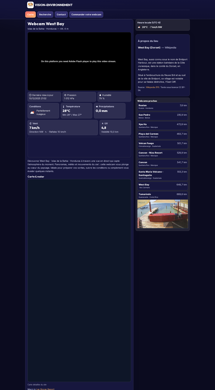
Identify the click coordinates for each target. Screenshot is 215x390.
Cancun (143, 162)
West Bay (144, 184)
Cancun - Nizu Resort (150, 152)
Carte (30, 14)
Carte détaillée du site (37, 385)
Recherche (45, 14)
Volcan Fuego (146, 143)
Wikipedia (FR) (152, 87)
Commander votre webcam (86, 14)
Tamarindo (145, 194)
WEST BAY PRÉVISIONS (79, 147)
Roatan (143, 105)
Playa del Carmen (148, 133)
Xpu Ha (143, 124)
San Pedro (144, 114)
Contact (61, 14)
